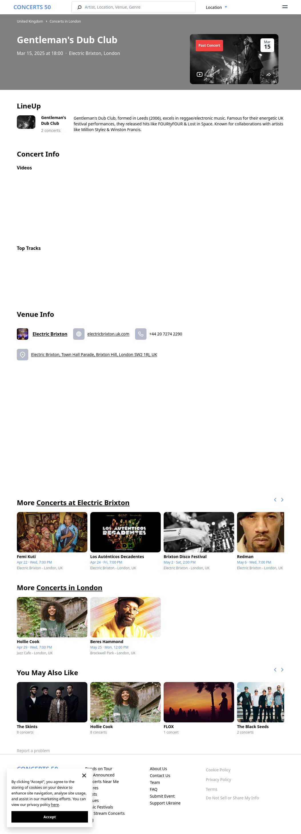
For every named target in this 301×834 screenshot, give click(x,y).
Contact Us (160, 775)
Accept (49, 816)
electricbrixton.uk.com (108, 334)
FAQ (154, 789)
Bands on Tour (98, 768)
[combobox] (216, 7)
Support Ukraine (165, 803)
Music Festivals (99, 807)
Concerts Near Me (102, 781)
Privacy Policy (218, 779)
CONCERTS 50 (32, 7)
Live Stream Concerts (105, 813)
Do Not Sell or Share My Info (232, 798)
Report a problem (33, 750)
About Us (158, 768)
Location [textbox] (214, 7)
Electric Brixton (50, 334)
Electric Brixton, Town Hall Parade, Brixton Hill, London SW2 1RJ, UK (94, 354)
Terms (211, 789)
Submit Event (162, 796)
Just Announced (100, 775)
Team (155, 782)
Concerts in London (65, 21)
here (55, 804)
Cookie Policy (218, 769)
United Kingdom (30, 21)
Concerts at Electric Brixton (82, 502)
